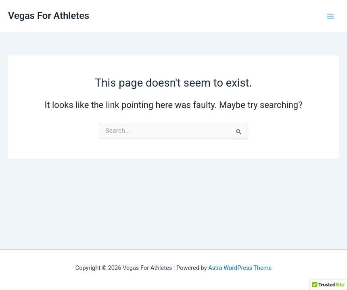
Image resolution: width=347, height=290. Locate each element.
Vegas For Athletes (48, 15)
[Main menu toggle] (330, 16)
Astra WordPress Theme (240, 267)
